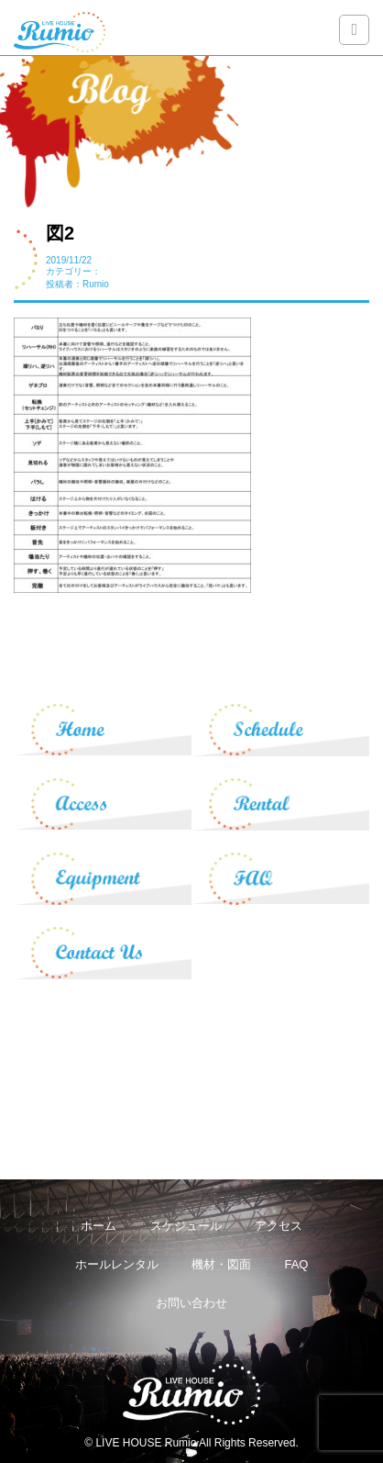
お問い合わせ (191, 1303)
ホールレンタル (117, 1264)
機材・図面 (221, 1264)
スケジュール (186, 1226)
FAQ (296, 1264)
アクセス (278, 1226)
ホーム (98, 1226)
